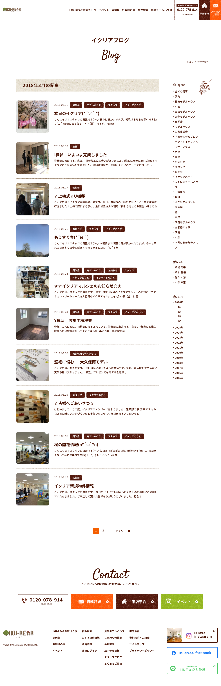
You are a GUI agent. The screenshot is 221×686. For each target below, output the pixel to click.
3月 (180, 311)
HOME (188, 62)
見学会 (179, 121)
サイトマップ (136, 644)
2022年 (179, 342)
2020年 (179, 352)
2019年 (179, 357)
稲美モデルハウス (185, 101)
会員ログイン (89, 650)
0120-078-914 (187, 10)
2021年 (179, 347)
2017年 (179, 368)
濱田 (177, 232)
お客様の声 (59, 644)
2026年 (179, 302)
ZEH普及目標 (111, 650)
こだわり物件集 (113, 637)
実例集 (56, 637)
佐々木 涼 (180, 277)
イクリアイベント (185, 202)
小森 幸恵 (180, 282)
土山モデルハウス (185, 111)
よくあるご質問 (113, 663)
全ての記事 (181, 91)
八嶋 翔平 (180, 267)
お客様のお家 (182, 227)
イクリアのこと (184, 177)
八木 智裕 (180, 272)
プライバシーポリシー (142, 650)
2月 (180, 316)
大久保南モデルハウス (186, 184)
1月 (180, 321)
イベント (184, 601)
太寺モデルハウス (185, 116)
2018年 (179, 362)
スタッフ (180, 167)
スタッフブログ (113, 657)
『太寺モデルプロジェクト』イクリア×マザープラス (186, 142)
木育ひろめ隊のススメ (186, 245)
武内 (177, 96)
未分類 (179, 207)
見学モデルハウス (114, 631)
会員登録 (87, 644)
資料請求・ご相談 (139, 637)
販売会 (179, 172)
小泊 (177, 106)
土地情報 (180, 192)
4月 (180, 307)
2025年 (179, 327)
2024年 (179, 332)
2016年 (179, 373)
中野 (177, 217)
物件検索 (87, 631)
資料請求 (94, 601)
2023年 (179, 337)
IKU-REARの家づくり (65, 631)
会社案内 (109, 644)
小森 (177, 237)
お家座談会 (181, 131)
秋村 (177, 197)
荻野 (177, 157)
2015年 (179, 378)
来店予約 (139, 601)
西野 (177, 152)
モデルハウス (182, 126)
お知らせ (180, 162)
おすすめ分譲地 (91, 637)
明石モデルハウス (185, 222)
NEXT (120, 531)
